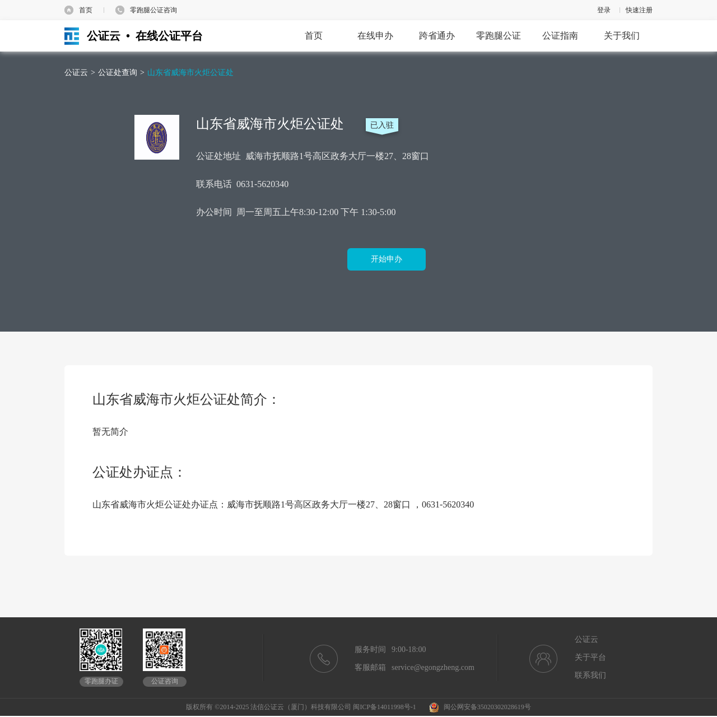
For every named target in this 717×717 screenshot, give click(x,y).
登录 (604, 10)
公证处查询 (117, 72)
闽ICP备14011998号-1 (384, 707)
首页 (85, 10)
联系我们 (590, 675)
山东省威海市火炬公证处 (190, 72)
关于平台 (590, 657)
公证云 (76, 72)
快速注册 (639, 10)
